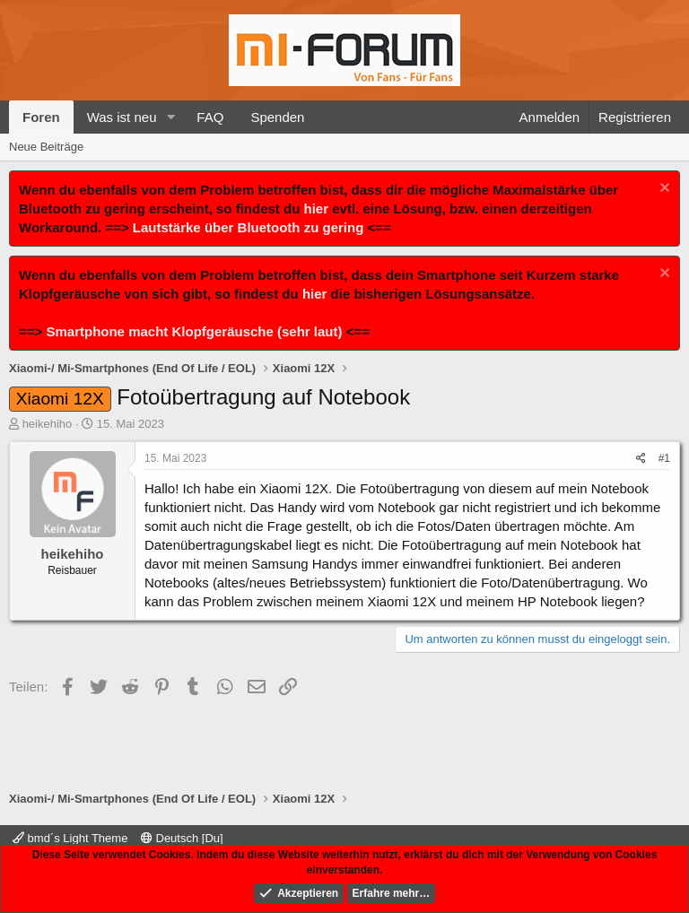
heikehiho (47, 423)
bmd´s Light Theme (70, 838)
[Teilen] (641, 458)
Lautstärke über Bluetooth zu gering (248, 227)
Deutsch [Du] (182, 838)
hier (316, 208)
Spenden (277, 117)
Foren (41, 117)
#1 (664, 458)
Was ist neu (122, 117)
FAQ (209, 117)
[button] (170, 117)
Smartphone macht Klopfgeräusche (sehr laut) (194, 331)
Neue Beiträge (46, 146)
